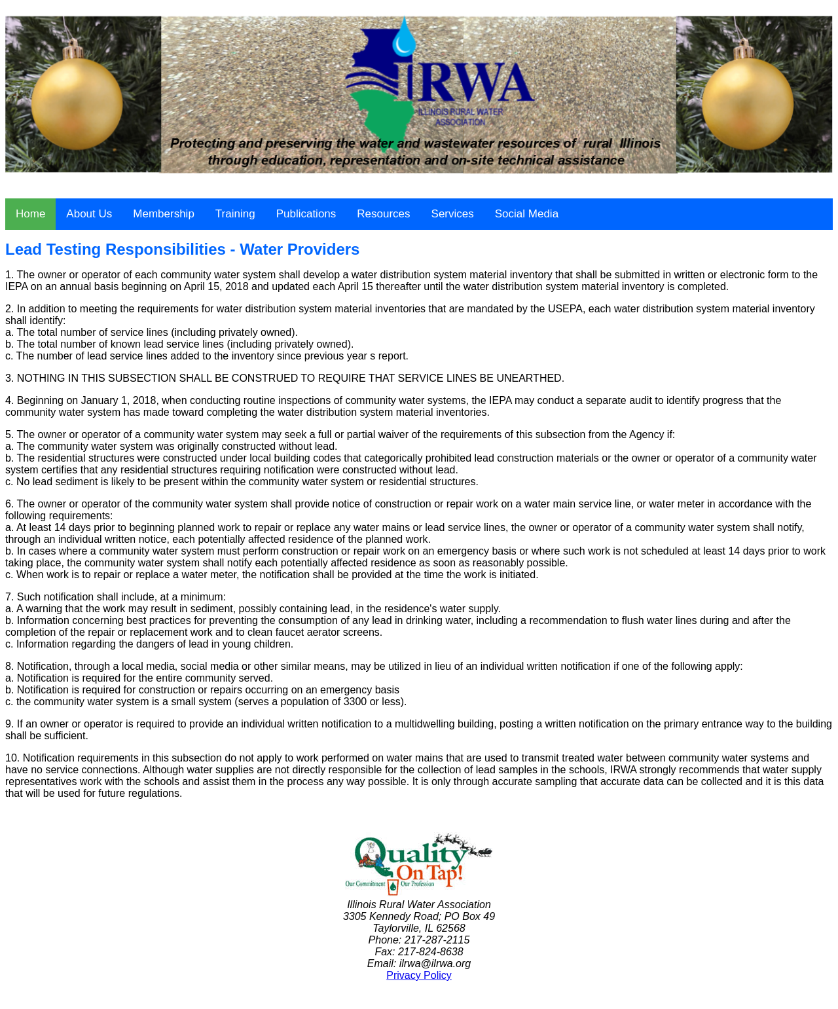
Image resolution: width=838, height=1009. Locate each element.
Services (452, 214)
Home (30, 214)
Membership (163, 214)
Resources (383, 214)
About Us (89, 214)
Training (235, 214)
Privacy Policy (419, 975)
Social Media (526, 214)
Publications (306, 214)
